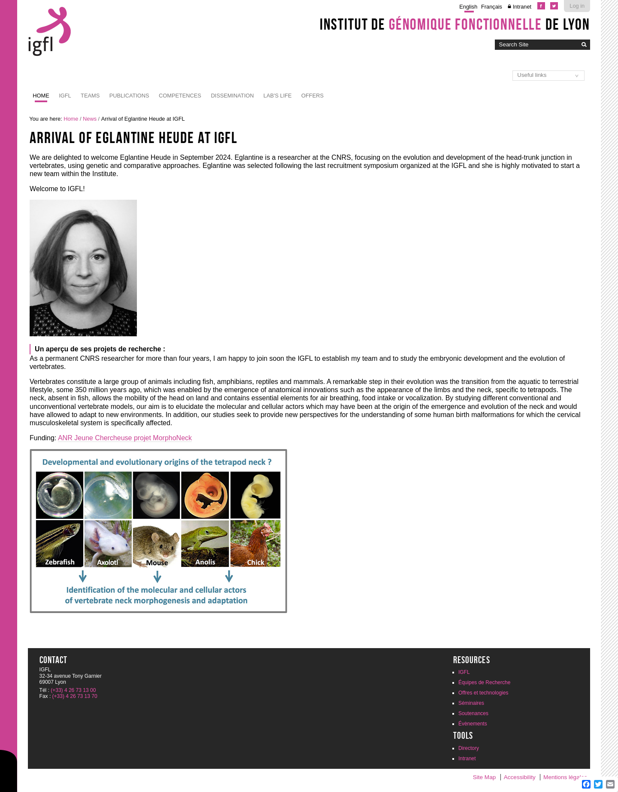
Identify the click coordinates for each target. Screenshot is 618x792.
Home (41, 95)
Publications (129, 95)
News (90, 119)
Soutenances (473, 713)
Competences (180, 95)
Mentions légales (565, 777)
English (468, 6)
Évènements (472, 724)
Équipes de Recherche (484, 682)
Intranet (522, 6)
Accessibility (520, 777)
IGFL (65, 95)
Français (491, 6)
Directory (468, 748)
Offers (312, 95)
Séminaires (471, 703)
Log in (577, 6)
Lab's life (278, 95)
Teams (90, 95)
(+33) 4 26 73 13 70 (74, 696)
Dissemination (232, 95)
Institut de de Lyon (455, 24)
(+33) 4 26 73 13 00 (73, 690)
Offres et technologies (483, 693)
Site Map (484, 777)
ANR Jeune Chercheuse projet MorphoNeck (125, 438)
